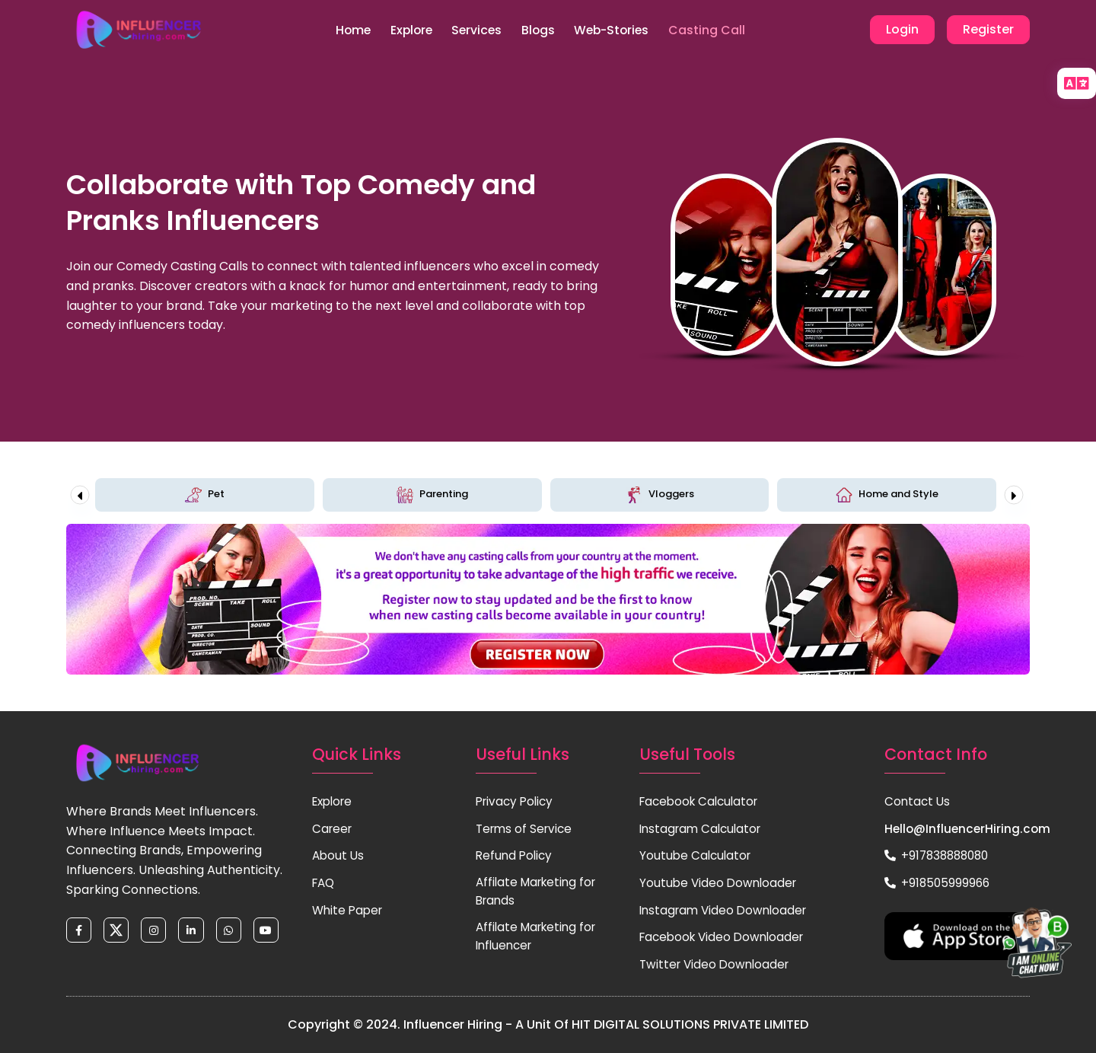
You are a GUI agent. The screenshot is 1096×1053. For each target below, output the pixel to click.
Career (333, 829)
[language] (1076, 83)
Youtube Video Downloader (720, 883)
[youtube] (273, 932)
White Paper (349, 910)
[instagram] (157, 932)
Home (341, 30)
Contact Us (918, 801)
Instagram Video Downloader (726, 910)
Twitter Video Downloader (717, 964)
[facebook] (79, 932)
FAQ (324, 883)
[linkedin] (196, 932)
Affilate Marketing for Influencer (540, 939)
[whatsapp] (234, 932)
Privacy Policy (517, 801)
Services (475, 30)
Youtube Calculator (697, 855)
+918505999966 (938, 883)
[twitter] (118, 932)
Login (902, 30)
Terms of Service (526, 829)
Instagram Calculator (703, 829)
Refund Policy (516, 855)
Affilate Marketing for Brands (540, 892)
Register (988, 30)
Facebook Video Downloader (725, 937)
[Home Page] (138, 30)
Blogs (541, 30)
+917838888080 (939, 855)
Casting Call (720, 30)
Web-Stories (620, 30)
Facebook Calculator (702, 801)
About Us (339, 855)
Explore (404, 30)
